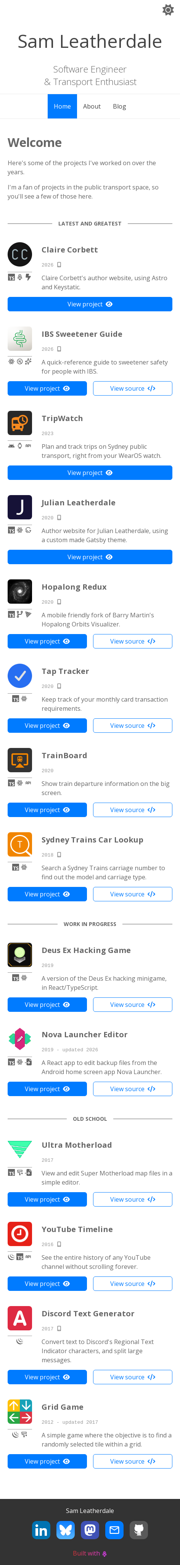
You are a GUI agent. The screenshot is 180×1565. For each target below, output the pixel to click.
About (92, 106)
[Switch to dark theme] (168, 11)
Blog (119, 106)
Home (62, 106)
